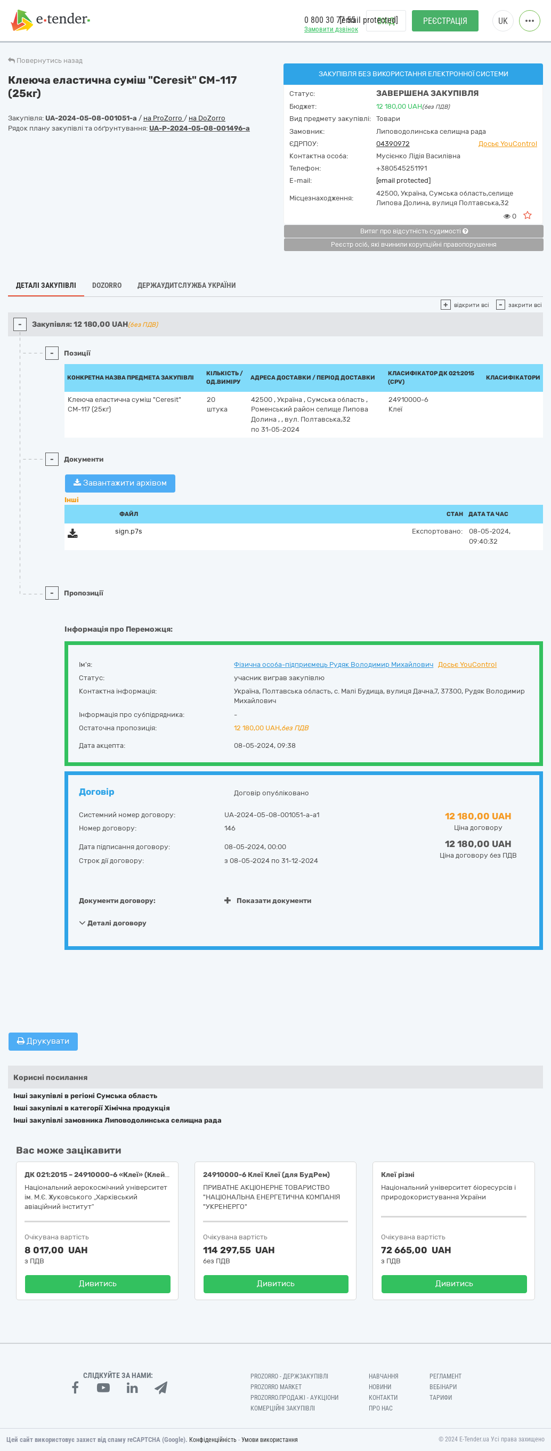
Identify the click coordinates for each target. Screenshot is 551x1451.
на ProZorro (163, 118)
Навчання (384, 1376)
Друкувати (43, 1041)
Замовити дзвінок (331, 30)
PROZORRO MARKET (276, 1387)
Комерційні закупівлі (282, 1408)
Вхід (386, 22)
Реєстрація (445, 22)
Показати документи (267, 901)
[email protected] (403, 180)
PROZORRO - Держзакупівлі (289, 1376)
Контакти (383, 1397)
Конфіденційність (213, 1440)
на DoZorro (207, 118)
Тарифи (441, 1397)
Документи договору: (117, 901)
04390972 (393, 144)
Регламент (445, 1376)
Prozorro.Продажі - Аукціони (294, 1397)
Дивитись (98, 1283)
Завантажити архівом (120, 483)
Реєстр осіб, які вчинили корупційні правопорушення (414, 244)
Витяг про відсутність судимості (414, 231)
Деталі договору (113, 922)
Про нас (381, 1408)
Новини (380, 1387)
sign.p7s (128, 531)
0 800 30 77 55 (329, 20)
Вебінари (443, 1387)
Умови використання (269, 1440)
